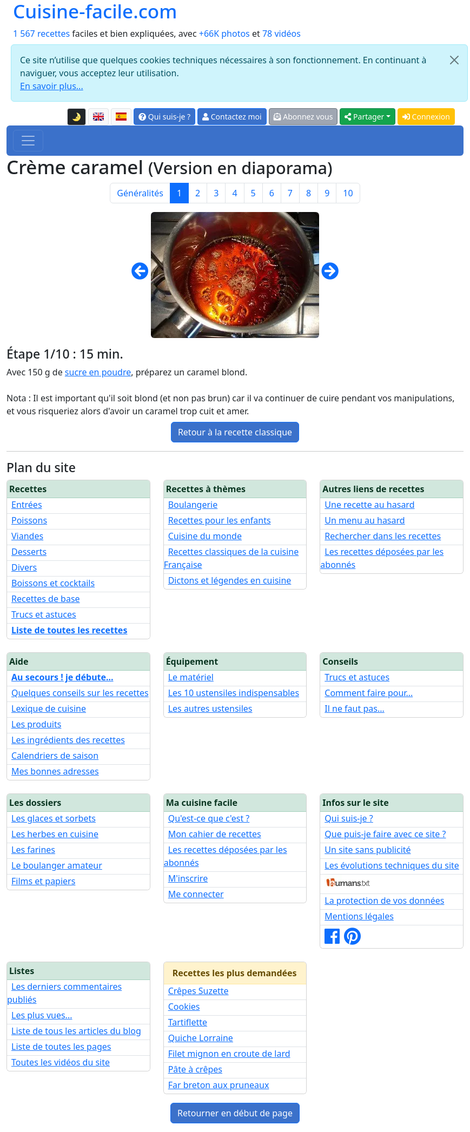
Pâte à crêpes (195, 1069)
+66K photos (224, 33)
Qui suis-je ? (164, 116)
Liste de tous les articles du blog (76, 1031)
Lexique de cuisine (48, 708)
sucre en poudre (98, 372)
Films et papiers (43, 881)
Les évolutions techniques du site (392, 865)
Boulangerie (193, 505)
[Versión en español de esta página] (121, 116)
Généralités (140, 193)
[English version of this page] (98, 116)
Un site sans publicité (368, 850)
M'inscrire (188, 878)
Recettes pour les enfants (219, 520)
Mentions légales (359, 916)
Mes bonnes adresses (55, 771)
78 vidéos (281, 33)
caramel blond (216, 372)
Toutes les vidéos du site (60, 1062)
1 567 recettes (41, 33)
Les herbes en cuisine (54, 834)
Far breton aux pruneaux (218, 1085)
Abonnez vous (303, 116)
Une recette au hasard (369, 505)
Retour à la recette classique (235, 432)
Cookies (184, 1006)
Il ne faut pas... (354, 708)
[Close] (454, 60)
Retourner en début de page (235, 1113)
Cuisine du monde (205, 536)
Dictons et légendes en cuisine (230, 580)
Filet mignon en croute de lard (229, 1054)
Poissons (29, 520)
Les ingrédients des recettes (68, 740)
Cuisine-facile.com (95, 11)
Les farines (33, 850)
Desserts (29, 552)
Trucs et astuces (43, 614)
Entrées (26, 505)
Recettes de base (45, 599)
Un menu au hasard (365, 520)
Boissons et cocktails (53, 583)
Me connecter (196, 894)
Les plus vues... (41, 1015)
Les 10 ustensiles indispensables (233, 693)
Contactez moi (231, 116)
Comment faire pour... (369, 693)
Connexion (426, 116)
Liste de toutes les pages (61, 1046)
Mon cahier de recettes (214, 834)
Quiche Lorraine (200, 1038)
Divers (24, 567)
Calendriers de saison (54, 756)
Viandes (27, 536)
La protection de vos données (384, 900)
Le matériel (191, 677)
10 (348, 193)
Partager (364, 116)
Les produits (36, 724)
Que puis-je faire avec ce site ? (385, 834)
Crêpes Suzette (198, 991)
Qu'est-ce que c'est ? (209, 818)
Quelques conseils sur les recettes (80, 693)
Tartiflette (187, 1022)
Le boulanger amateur (56, 865)
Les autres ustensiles (210, 708)
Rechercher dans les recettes (383, 536)
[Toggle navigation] (28, 140)
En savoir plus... (51, 86)
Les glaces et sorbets (53, 818)
